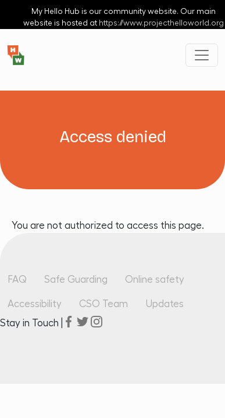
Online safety (154, 279)
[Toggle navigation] (201, 55)
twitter (82, 321)
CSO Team (103, 304)
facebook (68, 321)
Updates (164, 304)
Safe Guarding (76, 279)
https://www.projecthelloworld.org (161, 23)
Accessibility (35, 304)
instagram (96, 321)
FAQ (17, 279)
